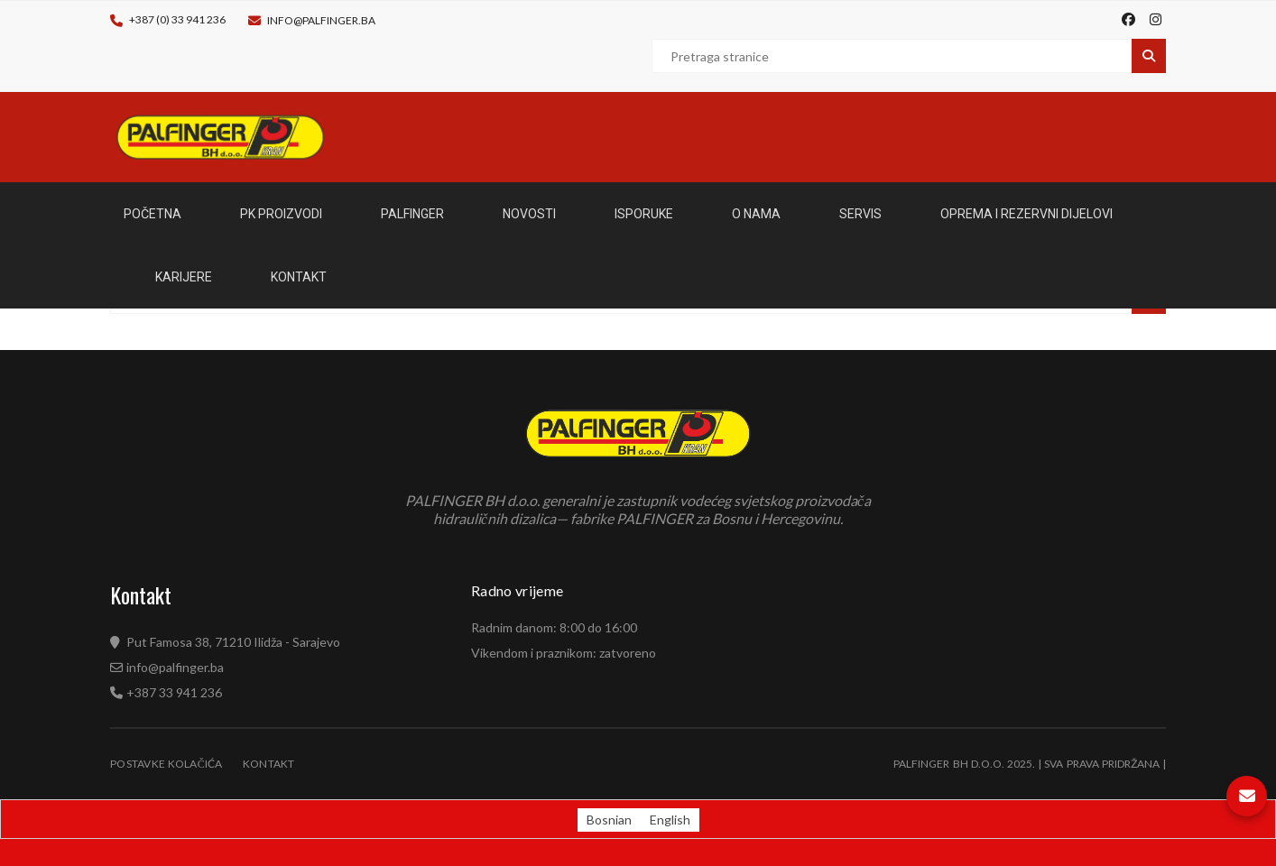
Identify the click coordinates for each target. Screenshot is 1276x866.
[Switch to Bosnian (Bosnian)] (609, 820)
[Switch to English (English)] (670, 820)
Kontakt (269, 763)
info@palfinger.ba (321, 20)
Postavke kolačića (166, 763)
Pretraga (1149, 56)
